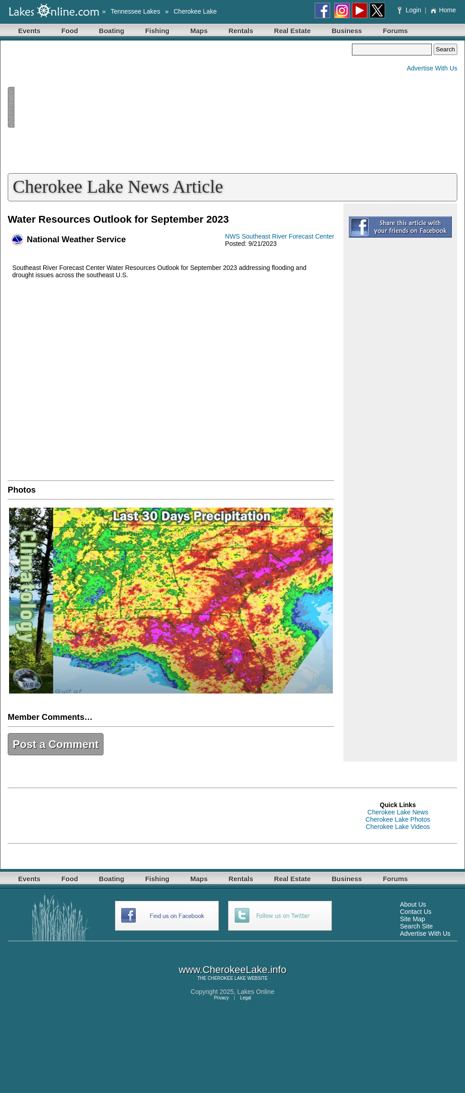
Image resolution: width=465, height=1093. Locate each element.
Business (346, 31)
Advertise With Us (432, 68)
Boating (111, 31)
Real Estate (292, 31)
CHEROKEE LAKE (227, 978)
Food (69, 31)
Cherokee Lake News (397, 812)
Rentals (240, 31)
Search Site (416, 926)
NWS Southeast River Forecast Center (279, 236)
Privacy (221, 997)
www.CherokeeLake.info (232, 969)
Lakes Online (256, 991)
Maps (199, 31)
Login (410, 10)
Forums (395, 31)
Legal (245, 997)
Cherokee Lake (195, 11)
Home (443, 10)
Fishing (157, 31)
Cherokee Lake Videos (398, 826)
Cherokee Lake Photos (398, 819)
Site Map (412, 919)
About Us (413, 904)
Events (29, 31)
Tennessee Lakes (135, 11)
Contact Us (415, 911)
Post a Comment (56, 744)
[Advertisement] (180, 107)
